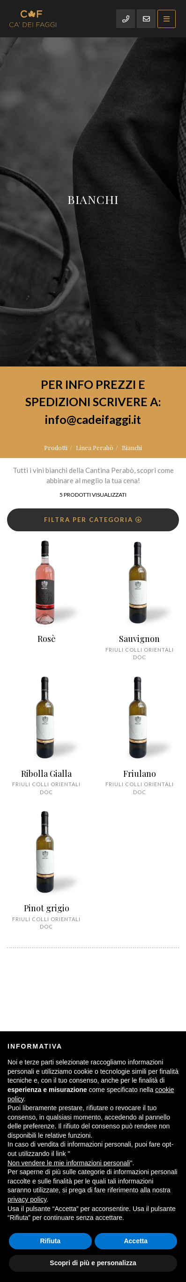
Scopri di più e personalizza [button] (93, 1263)
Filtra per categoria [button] (93, 519)
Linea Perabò (94, 447)
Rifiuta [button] (50, 1241)
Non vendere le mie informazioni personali (68, 1163)
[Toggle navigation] (166, 19)
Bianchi (132, 447)
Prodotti (55, 447)
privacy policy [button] (26, 1199)
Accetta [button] (136, 1241)
